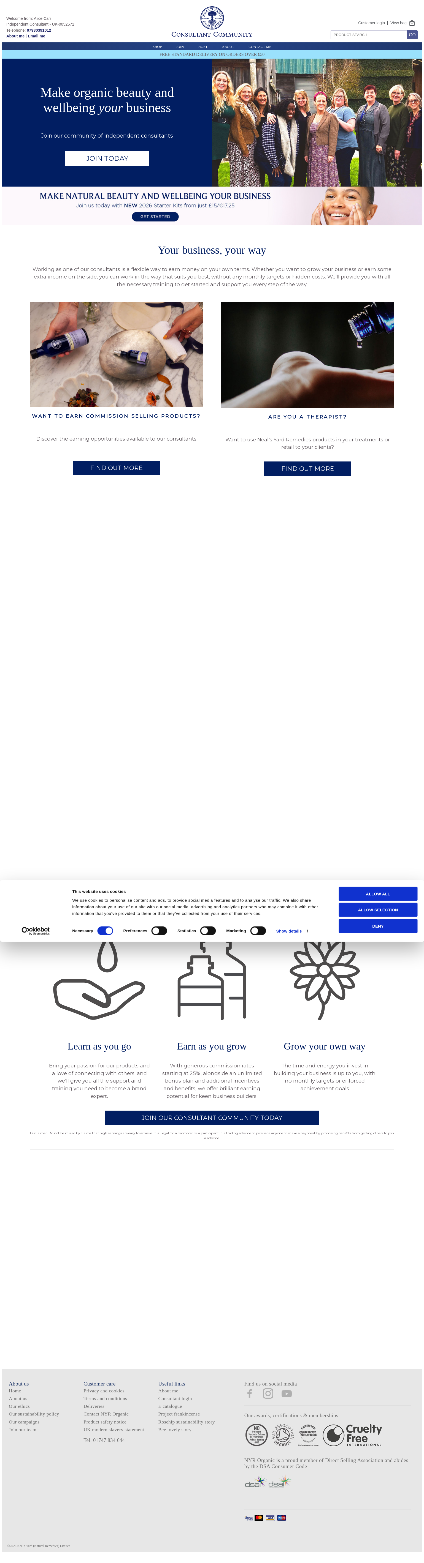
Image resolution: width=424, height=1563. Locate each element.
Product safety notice (104, 1427)
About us (18, 1404)
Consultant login (175, 1404)
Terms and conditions (105, 1404)
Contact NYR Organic (106, 1420)
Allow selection (378, 1531)
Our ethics (19, 1412)
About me (15, 36)
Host (202, 47)
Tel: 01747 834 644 (104, 1446)
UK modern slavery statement (113, 1435)
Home (15, 1396)
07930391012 (39, 30)
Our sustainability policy (34, 1420)
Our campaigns (24, 1427)
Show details (289, 1552)
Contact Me (260, 47)
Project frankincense (179, 1420)
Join (180, 47)
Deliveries (93, 1412)
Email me (36, 36)
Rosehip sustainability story (186, 1427)
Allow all (378, 1514)
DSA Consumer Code (283, 1472)
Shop (157, 47)
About (228, 47)
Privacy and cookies (103, 1396)
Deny (378, 1547)
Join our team (22, 1435)
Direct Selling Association (355, 1466)
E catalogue (170, 1412)
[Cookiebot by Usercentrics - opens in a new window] (36, 1552)
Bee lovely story (175, 1435)
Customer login (371, 23)
